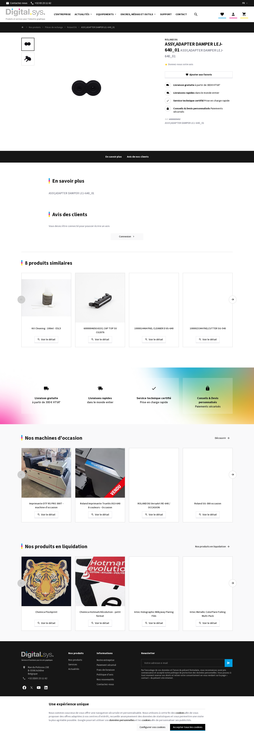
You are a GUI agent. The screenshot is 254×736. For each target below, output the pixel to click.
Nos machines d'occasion (53, 438)
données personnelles (121, 720)
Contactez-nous (105, 684)
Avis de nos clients (138, 157)
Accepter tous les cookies (187, 727)
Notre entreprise (105, 660)
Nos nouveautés (105, 679)
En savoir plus (113, 157)
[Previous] (21, 299)
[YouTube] (39, 688)
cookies (180, 713)
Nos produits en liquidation (56, 546)
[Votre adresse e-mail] (186, 663)
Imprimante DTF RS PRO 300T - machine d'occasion (46, 505)
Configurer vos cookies (152, 727)
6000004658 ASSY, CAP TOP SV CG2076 (100, 330)
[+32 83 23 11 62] (41, 3)
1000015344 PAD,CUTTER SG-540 (208, 328)
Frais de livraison (106, 670)
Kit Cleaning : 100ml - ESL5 (46, 328)
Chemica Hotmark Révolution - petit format (100, 614)
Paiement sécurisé (106, 665)
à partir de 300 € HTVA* (196, 85)
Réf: (166, 119)
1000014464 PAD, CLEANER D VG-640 (153, 328)
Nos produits (35, 27)
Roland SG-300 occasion (207, 503)
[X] (31, 688)
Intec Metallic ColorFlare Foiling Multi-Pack (208, 614)
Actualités (73, 669)
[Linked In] (46, 688)
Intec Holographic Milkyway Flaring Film (154, 614)
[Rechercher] (196, 14)
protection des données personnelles (199, 672)
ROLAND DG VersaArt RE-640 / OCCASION (154, 505)
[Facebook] (24, 688)
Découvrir (220, 438)
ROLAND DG (171, 39)
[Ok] (228, 663)
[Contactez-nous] (16, 3)
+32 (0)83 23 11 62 (37, 678)
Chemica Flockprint (46, 612)
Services (72, 664)
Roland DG (72, 27)
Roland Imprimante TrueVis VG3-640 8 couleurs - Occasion (100, 505)
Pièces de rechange (54, 27)
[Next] (233, 299)
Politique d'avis (105, 674)
